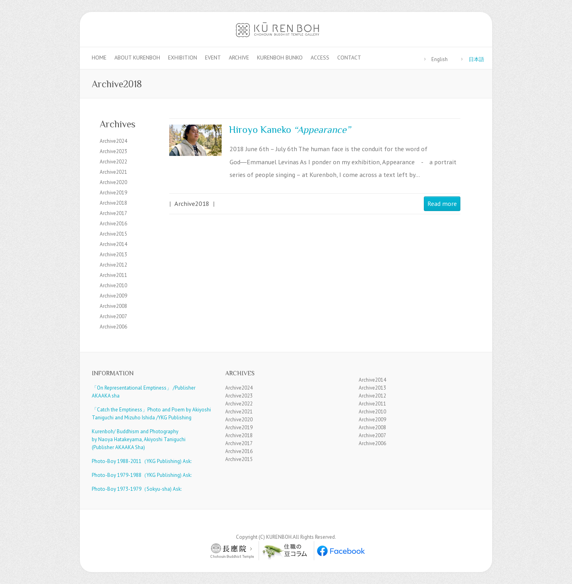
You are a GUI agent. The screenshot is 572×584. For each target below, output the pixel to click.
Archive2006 (113, 326)
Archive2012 (113, 264)
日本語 (476, 59)
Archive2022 (113, 161)
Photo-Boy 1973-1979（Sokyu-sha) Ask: (137, 489)
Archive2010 (113, 285)
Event (213, 57)
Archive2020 (113, 182)
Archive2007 (113, 316)
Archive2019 (113, 192)
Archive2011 (113, 275)
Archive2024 (113, 141)
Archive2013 (113, 254)
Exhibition (182, 57)
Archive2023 (113, 151)
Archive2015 (113, 234)
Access (320, 57)
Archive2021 (113, 172)
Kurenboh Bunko (280, 57)
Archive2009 (113, 295)
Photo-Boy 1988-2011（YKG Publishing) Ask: (141, 461)
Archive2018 (191, 203)
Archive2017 (113, 213)
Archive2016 (113, 223)
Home (99, 57)
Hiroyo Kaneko (289, 129)
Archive (239, 57)
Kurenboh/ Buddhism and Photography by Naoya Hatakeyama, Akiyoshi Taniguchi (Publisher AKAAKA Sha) (139, 439)
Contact (349, 57)
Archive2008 (113, 306)
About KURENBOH (137, 57)
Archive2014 (113, 244)
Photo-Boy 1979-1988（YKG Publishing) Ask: (141, 475)
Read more (442, 203)
